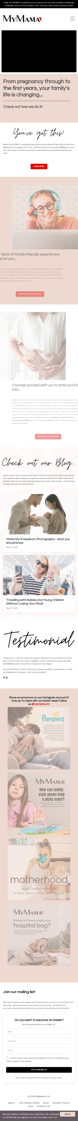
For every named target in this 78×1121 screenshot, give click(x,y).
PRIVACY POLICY (61, 1103)
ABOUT (11, 1103)
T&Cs (30, 1106)
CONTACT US (43, 1106)
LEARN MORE (39, 166)
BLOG (46, 1103)
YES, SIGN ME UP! (39, 1070)
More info (52, 1117)
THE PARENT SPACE (29, 1103)
